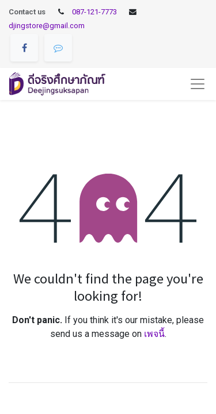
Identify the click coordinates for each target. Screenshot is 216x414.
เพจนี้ (154, 333)
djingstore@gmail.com (47, 25)
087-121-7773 (94, 11)
